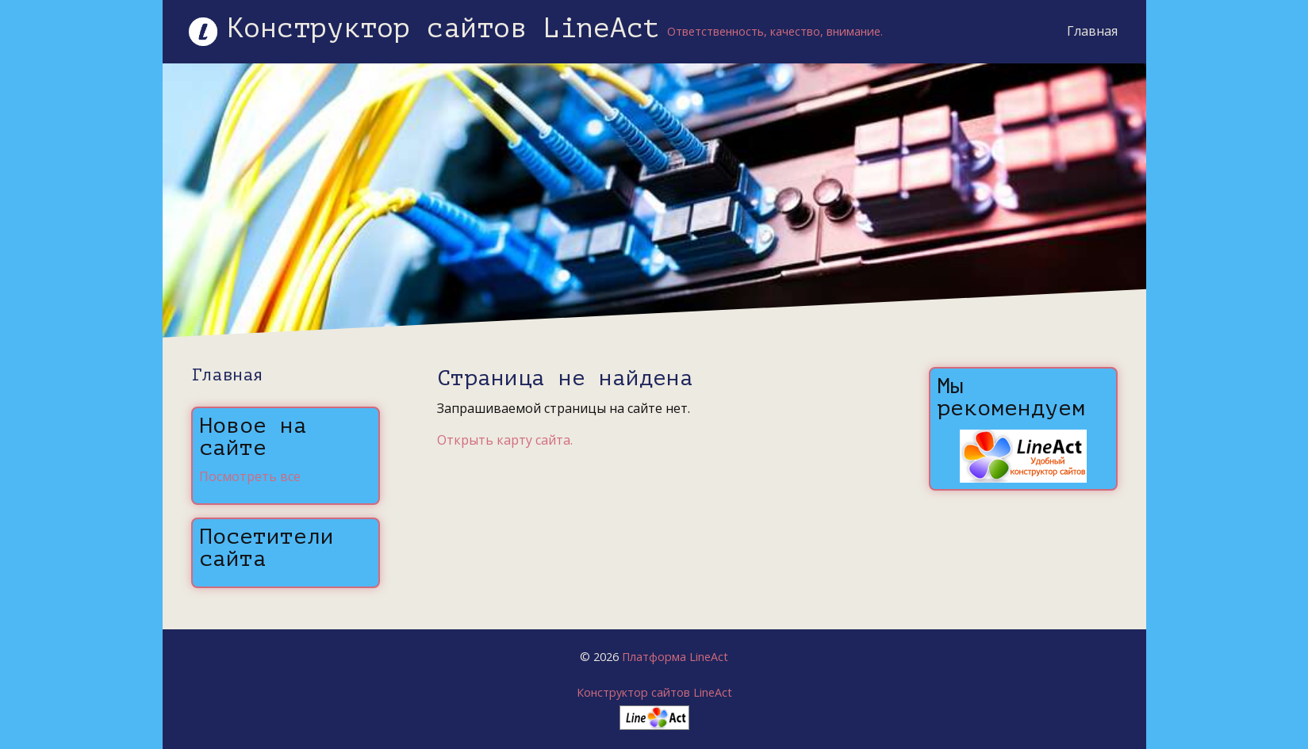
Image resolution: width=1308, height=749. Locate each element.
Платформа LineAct (675, 656)
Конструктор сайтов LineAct (654, 692)
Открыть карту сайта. (505, 440)
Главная (1092, 31)
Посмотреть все (250, 476)
